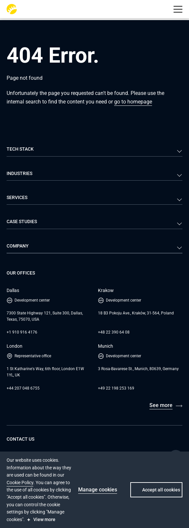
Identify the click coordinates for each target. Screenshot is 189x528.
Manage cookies (97, 489)
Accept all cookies (161, 489)
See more (161, 405)
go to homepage (133, 102)
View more (44, 519)
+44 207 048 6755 (23, 388)
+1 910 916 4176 (22, 332)
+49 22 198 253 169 (116, 388)
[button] (177, 9)
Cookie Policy (20, 482)
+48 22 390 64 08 (114, 332)
